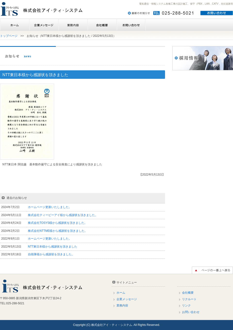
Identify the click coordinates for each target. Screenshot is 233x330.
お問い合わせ (131, 25)
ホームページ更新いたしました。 (50, 207)
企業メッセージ (43, 25)
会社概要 (101, 25)
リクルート (189, 299)
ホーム (14, 25)
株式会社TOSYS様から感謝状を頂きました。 (57, 223)
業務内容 (72, 25)
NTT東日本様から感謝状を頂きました (52, 246)
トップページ (8, 36)
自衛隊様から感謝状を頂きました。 (51, 254)
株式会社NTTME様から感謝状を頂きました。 (57, 231)
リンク (186, 305)
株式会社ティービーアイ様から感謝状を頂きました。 (63, 215)
